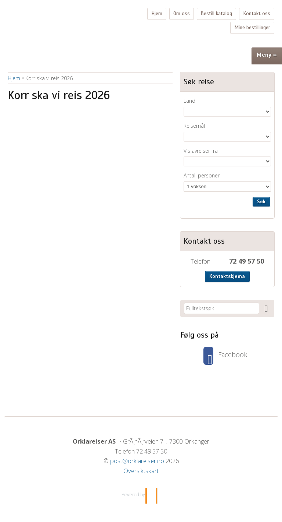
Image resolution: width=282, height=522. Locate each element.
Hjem (156, 13)
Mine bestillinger (252, 27)
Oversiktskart (141, 471)
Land (189, 100)
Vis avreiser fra (201, 150)
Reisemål (194, 125)
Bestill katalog (216, 13)
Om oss (181, 13)
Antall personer (202, 175)
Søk (261, 201)
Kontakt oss (256, 13)
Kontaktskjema (227, 276)
